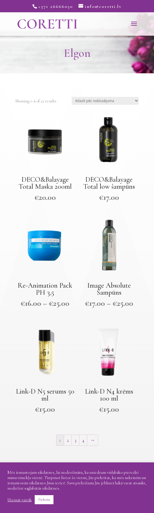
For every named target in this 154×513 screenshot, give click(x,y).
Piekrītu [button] (44, 499)
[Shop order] (105, 101)
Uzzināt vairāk (19, 499)
